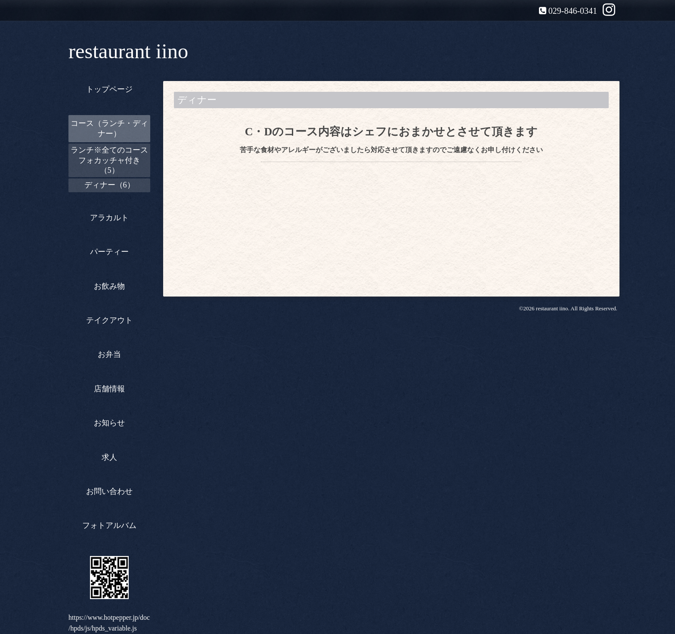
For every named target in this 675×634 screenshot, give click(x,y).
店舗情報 (109, 388)
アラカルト (109, 217)
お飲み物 (109, 286)
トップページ (109, 89)
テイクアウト (109, 320)
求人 (109, 457)
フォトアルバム (109, 525)
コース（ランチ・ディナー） (109, 128)
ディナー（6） (109, 185)
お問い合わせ (109, 491)
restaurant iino (128, 51)
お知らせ (109, 423)
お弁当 (109, 354)
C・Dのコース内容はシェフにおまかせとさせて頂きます (391, 131)
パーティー (109, 251)
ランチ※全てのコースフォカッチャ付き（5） (109, 160)
